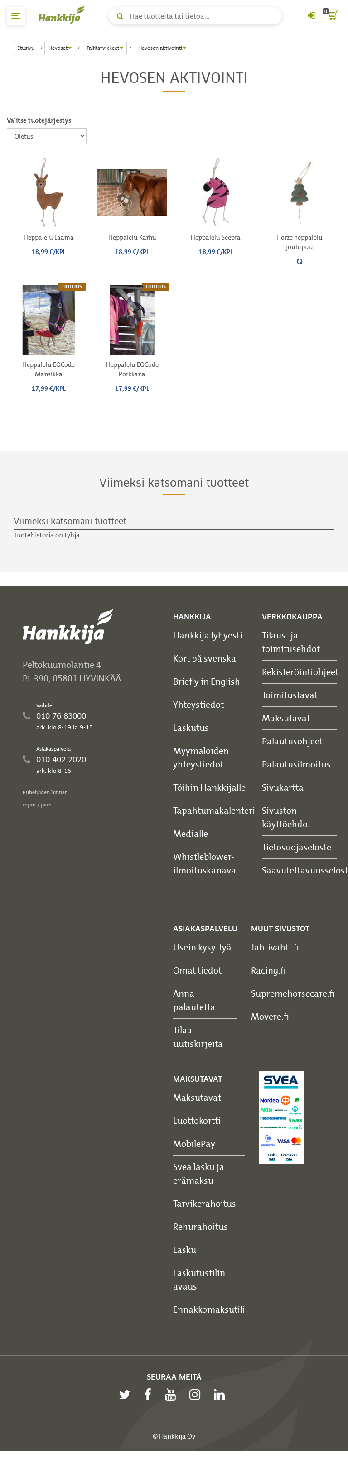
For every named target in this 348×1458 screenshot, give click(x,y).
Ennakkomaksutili (209, 1309)
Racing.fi (268, 970)
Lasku (184, 1249)
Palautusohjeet (292, 741)
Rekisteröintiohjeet (300, 672)
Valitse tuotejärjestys (39, 120)
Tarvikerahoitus (204, 1203)
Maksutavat (286, 718)
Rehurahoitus (200, 1226)
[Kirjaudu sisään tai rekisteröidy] (311, 16)
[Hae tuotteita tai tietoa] (195, 15)
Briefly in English (206, 681)
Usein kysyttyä (202, 947)
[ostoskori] (332, 16)
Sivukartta (283, 787)
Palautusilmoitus (296, 764)
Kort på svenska (204, 658)
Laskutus (191, 727)
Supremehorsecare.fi (293, 993)
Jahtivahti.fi (275, 947)
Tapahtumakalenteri (214, 810)
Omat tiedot (197, 970)
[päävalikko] (16, 16)
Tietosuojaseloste (296, 847)
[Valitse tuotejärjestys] (47, 136)
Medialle (190, 833)
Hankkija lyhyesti (207, 635)
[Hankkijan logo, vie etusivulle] (63, 14)
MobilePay (194, 1143)
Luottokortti (197, 1120)
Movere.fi (270, 1016)
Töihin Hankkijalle (209, 787)
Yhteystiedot (198, 704)
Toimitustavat (290, 695)
